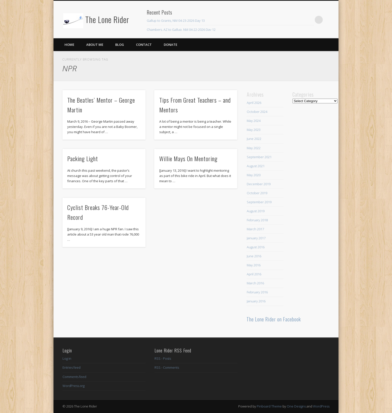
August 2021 (255, 166)
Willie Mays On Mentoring (188, 158)
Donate (170, 44)
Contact (144, 44)
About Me (94, 44)
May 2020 (253, 175)
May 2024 (253, 120)
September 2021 (259, 157)
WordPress (321, 406)
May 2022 (253, 148)
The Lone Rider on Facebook (273, 319)
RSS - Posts (162, 358)
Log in (66, 358)
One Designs (296, 406)
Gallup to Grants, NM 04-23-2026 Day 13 (176, 20)
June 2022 (254, 138)
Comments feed (74, 376)
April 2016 (254, 274)
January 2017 (256, 238)
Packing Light (82, 158)
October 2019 (257, 193)
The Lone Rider (107, 19)
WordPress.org (73, 385)
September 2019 (259, 202)
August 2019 (255, 211)
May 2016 (253, 265)
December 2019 (258, 184)
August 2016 (255, 247)
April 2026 (254, 102)
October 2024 (257, 111)
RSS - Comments (166, 367)
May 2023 (253, 129)
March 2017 (255, 229)
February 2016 (257, 292)
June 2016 (254, 256)
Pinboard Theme (269, 406)
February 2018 (257, 220)
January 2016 (256, 301)
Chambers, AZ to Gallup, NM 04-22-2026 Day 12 (181, 29)
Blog (119, 44)
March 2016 (255, 283)
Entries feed (71, 367)
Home (69, 44)
